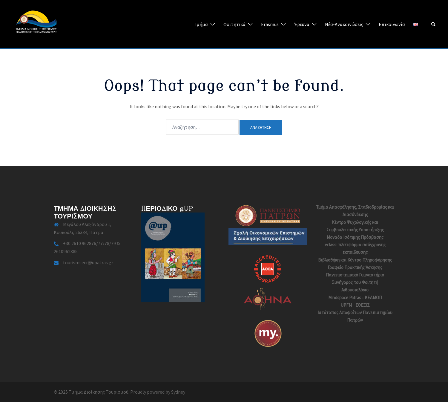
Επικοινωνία (392, 24)
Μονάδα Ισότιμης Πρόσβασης (355, 237)
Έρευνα (301, 24)
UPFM (346, 305)
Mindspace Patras (344, 297)
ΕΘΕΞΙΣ (362, 305)
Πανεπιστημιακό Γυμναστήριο (355, 275)
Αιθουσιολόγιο (355, 290)
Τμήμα (201, 24)
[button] (433, 24)
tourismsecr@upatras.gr (88, 262)
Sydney (178, 392)
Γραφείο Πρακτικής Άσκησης (355, 267)
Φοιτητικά (234, 24)
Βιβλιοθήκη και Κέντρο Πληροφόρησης (355, 260)
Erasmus (270, 24)
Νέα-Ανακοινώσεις (344, 24)
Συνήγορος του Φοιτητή (355, 282)
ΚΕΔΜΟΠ (373, 297)
